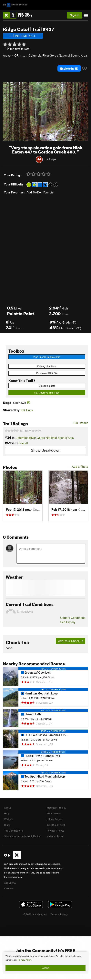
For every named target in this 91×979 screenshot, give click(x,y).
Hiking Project (54, 819)
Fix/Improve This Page (47, 392)
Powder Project (55, 830)
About (7, 807)
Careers (8, 888)
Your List (48, 192)
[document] (45, 962)
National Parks (55, 836)
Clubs (7, 824)
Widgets (8, 819)
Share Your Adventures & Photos (22, 836)
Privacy (64, 914)
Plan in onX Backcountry (46, 356)
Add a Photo (80, 466)
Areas (6, 55)
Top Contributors (13, 830)
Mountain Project (56, 807)
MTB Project (54, 813)
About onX (10, 882)
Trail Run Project (56, 824)
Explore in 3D (69, 68)
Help (6, 813)
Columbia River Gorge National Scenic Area (58, 55)
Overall (23, 443)
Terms (54, 914)
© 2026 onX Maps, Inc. (35, 914)
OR (16, 55)
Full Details (80, 423)
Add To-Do (33, 192)
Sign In (74, 15)
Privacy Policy (24, 960)
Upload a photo (47, 385)
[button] (7, 111)
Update (72, 617)
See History (67, 622)
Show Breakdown (45, 450)
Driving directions (46, 366)
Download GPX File (47, 373)
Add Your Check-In (70, 641)
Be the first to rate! (18, 49)
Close (45, 967)
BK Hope (50, 159)
